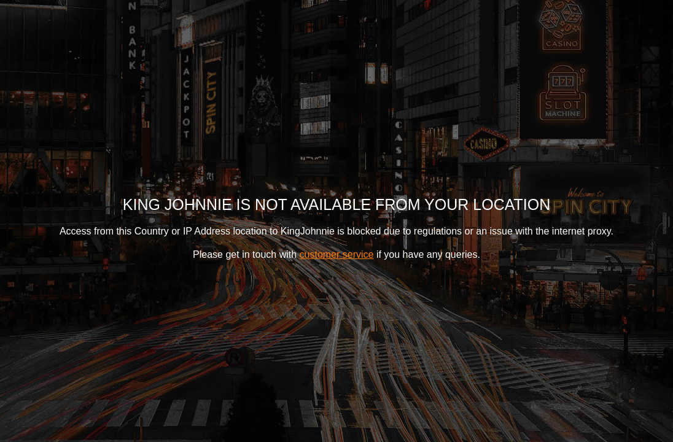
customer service (337, 254)
